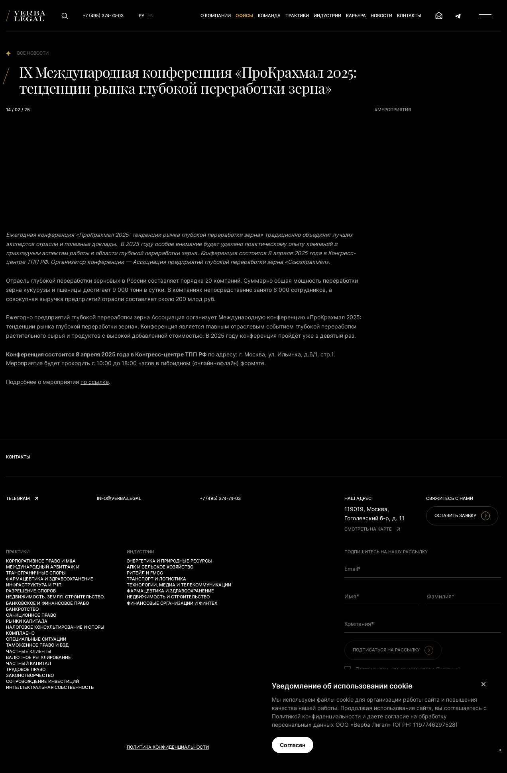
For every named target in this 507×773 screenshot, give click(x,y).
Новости (381, 15)
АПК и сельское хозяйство (160, 567)
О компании (215, 15)
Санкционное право (31, 615)
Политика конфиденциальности (168, 747)
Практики (297, 15)
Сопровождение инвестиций (42, 681)
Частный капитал (28, 663)
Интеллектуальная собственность (50, 687)
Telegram (22, 498)
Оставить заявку (462, 515)
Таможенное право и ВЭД (37, 645)
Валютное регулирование (38, 657)
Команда (269, 15)
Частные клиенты (28, 651)
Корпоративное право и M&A (41, 561)
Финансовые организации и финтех (172, 603)
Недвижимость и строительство (168, 597)
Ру (141, 15)
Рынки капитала (26, 621)
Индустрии (327, 15)
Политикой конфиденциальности (316, 716)
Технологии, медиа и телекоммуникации (179, 585)
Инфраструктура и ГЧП (33, 585)
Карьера (356, 15)
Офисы (244, 15)
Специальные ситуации (36, 639)
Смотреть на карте (372, 529)
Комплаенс (20, 633)
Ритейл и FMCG (145, 573)
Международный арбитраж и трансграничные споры (42, 570)
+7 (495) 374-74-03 (220, 498)
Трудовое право (25, 669)
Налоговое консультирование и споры (55, 627)
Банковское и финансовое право (47, 603)
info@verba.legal (119, 498)
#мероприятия (393, 109)
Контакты (409, 15)
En (150, 15)
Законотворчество (30, 675)
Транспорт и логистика (156, 579)
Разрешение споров (31, 591)
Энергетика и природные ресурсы (169, 561)
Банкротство (22, 609)
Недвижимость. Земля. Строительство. (55, 597)
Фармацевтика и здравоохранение (49, 579)
